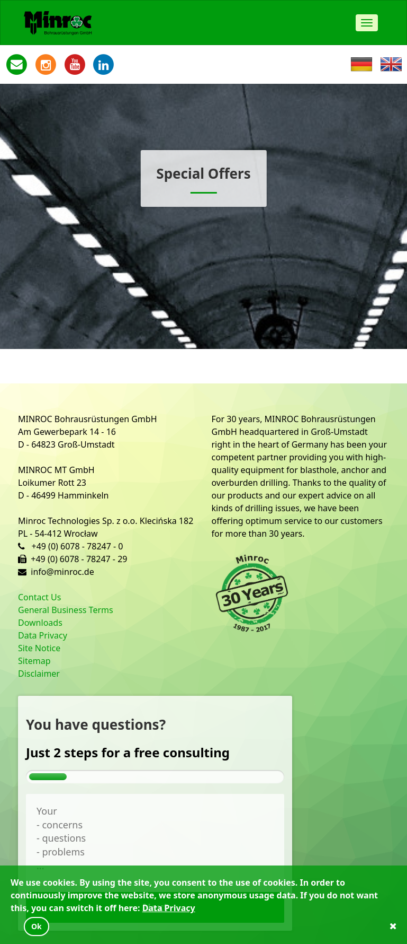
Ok (36, 926)
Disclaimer (39, 673)
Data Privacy (42, 635)
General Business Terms (65, 610)
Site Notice (39, 648)
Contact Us (39, 597)
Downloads (40, 622)
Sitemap (34, 661)
